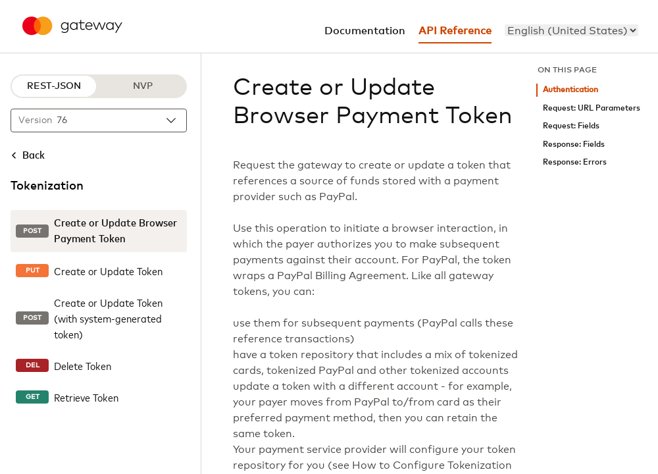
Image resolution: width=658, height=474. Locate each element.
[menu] (571, 30)
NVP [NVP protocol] (143, 86)
